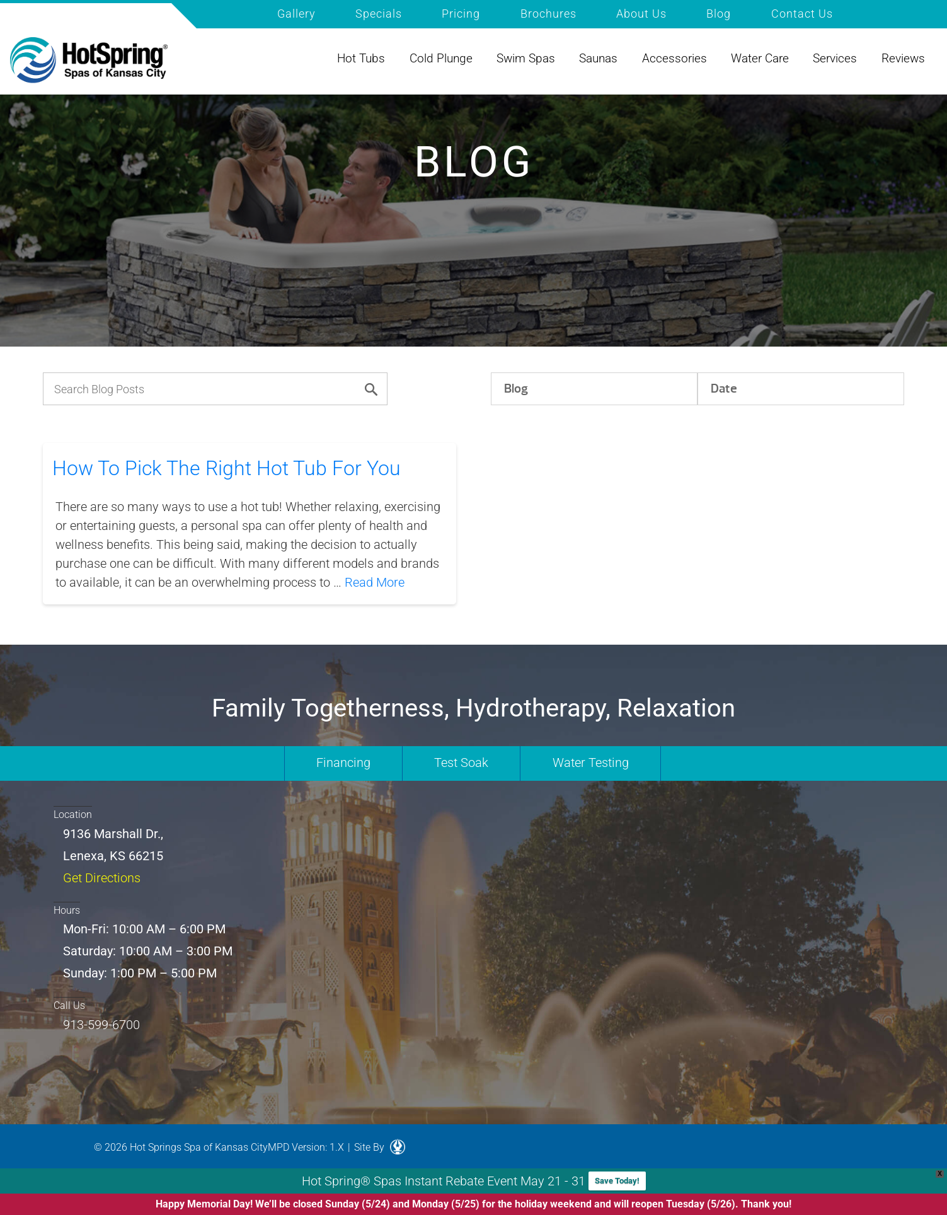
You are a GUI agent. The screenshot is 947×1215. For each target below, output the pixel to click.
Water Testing (591, 762)
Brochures (548, 14)
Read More (375, 582)
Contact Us (802, 14)
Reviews (903, 58)
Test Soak (461, 762)
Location (73, 815)
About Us (641, 14)
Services (835, 58)
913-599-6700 (101, 1024)
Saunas (598, 58)
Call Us (69, 1005)
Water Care (760, 58)
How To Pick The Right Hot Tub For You (226, 468)
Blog (718, 14)
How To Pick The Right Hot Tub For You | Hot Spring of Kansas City (89, 60)
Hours (67, 910)
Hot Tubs (361, 58)
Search (865, 12)
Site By (379, 1147)
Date (724, 388)
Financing (343, 762)
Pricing (461, 14)
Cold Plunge (441, 58)
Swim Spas (525, 58)
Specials (378, 14)
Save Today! (617, 1180)
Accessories (674, 58)
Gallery (296, 14)
